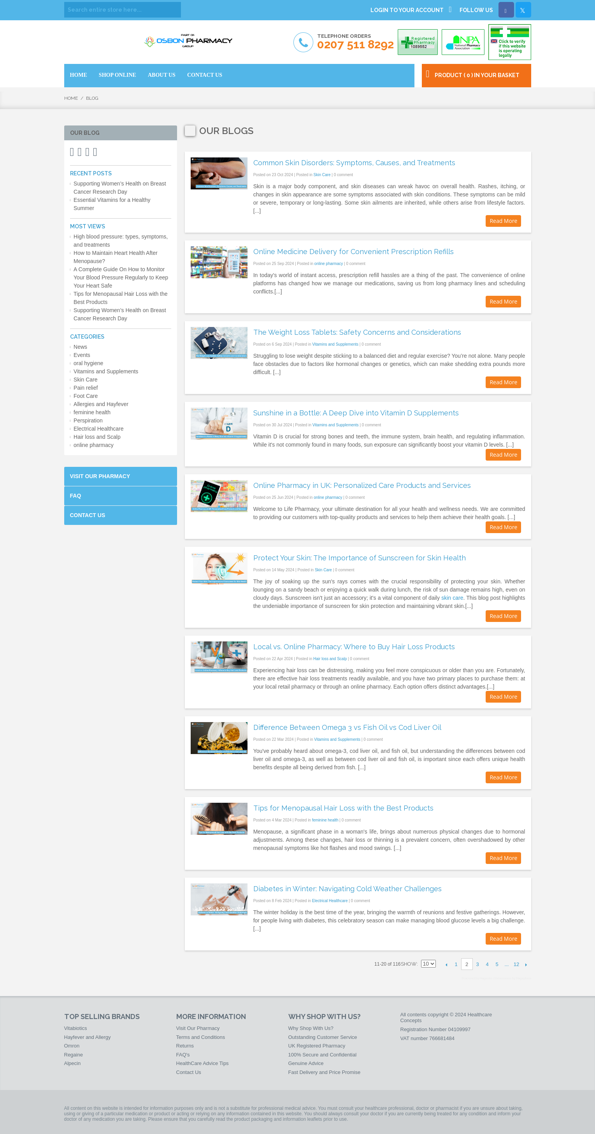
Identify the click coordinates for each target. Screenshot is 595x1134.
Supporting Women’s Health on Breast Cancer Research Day (120, 187)
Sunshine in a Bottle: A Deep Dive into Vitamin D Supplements (356, 413)
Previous (446, 964)
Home (71, 98)
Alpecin (72, 1063)
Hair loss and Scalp (330, 659)
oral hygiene (88, 363)
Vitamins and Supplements (335, 344)
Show (409, 964)
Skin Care (322, 175)
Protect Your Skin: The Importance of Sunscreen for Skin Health (359, 558)
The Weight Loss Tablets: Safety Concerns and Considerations (357, 332)
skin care (452, 598)
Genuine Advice (306, 1063)
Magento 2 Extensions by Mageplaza (505, 978)
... (507, 964)
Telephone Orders (355, 42)
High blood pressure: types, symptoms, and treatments (121, 240)
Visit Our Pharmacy (100, 476)
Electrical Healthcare (330, 901)
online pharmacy (328, 263)
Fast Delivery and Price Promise (324, 1072)
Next (526, 964)
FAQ (75, 496)
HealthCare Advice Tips (202, 1063)
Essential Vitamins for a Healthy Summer (112, 204)
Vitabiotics (75, 1028)
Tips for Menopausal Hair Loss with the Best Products (343, 808)
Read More (503, 220)
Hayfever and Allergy (87, 1037)
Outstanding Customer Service (322, 1037)
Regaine (73, 1055)
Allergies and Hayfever (101, 404)
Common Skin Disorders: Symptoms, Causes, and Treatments (354, 163)
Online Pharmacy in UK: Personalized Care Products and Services (362, 485)
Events (82, 355)
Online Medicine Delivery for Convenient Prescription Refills (353, 251)
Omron (72, 1046)
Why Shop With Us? (310, 1028)
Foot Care (86, 396)
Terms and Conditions (200, 1037)
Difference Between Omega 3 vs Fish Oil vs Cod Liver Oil (347, 727)
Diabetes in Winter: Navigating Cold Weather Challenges (347, 889)
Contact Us (87, 515)
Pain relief (86, 388)
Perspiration (88, 420)
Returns (185, 1046)
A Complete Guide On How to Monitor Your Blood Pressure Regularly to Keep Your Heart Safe (121, 277)
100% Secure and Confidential (322, 1055)
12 (516, 964)
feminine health (325, 820)
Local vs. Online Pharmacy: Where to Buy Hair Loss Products (354, 647)
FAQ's (183, 1055)
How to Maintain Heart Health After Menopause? (116, 257)
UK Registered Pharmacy (317, 1046)
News (80, 347)
